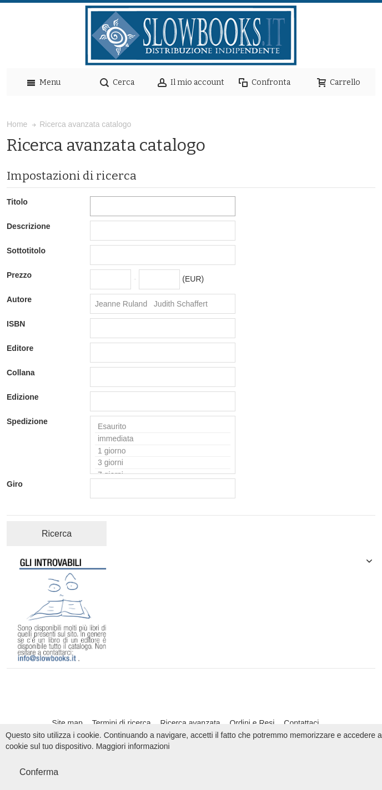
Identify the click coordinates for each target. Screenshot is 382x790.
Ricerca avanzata (190, 722)
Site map (67, 722)
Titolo (17, 201)
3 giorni (162, 463)
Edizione (23, 397)
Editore (20, 348)
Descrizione (29, 226)
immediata (162, 439)
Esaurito (162, 427)
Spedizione (27, 421)
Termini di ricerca (121, 722)
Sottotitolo (26, 250)
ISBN (16, 323)
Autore (19, 299)
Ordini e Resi (252, 722)
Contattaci (301, 722)
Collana (21, 372)
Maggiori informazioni (133, 746)
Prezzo (19, 275)
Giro (15, 484)
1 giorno (162, 451)
